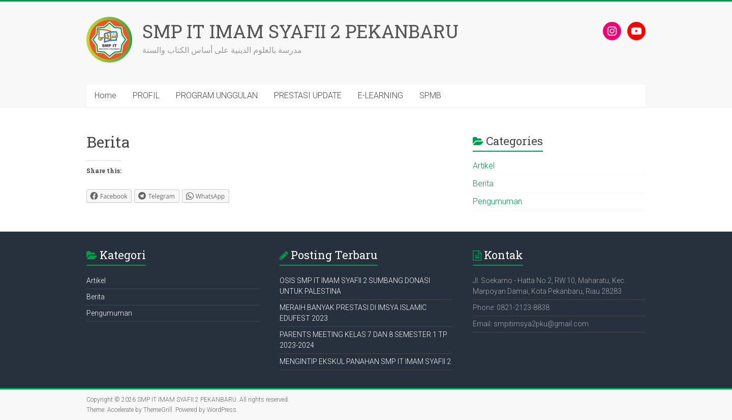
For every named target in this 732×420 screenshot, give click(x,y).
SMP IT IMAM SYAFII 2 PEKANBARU (300, 31)
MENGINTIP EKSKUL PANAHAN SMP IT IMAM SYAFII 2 (365, 361)
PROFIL (146, 95)
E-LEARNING (380, 95)
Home (105, 95)
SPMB (430, 95)
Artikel (484, 166)
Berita (483, 183)
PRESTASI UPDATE (308, 95)
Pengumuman (497, 201)
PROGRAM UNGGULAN (217, 95)
